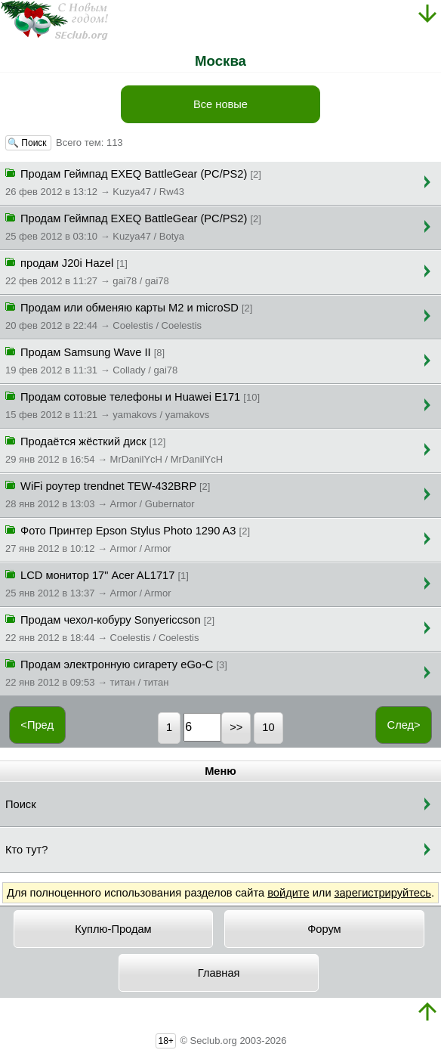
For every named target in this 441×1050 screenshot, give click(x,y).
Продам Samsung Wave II (91, 360)
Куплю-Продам (113, 929)
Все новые (220, 104)
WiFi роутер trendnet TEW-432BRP (107, 494)
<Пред (37, 725)
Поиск (20, 804)
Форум (324, 929)
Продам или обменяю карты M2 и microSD (128, 315)
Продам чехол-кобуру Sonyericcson (109, 627)
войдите (288, 893)
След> (404, 725)
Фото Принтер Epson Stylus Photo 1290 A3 (127, 538)
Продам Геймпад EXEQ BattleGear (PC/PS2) (133, 181)
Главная (219, 973)
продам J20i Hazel (87, 271)
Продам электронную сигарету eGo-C (116, 672)
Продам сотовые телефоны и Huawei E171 (132, 404)
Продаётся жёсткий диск (114, 449)
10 (268, 727)
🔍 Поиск (28, 143)
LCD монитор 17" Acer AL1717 (97, 583)
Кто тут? (26, 850)
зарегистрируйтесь (383, 893)
